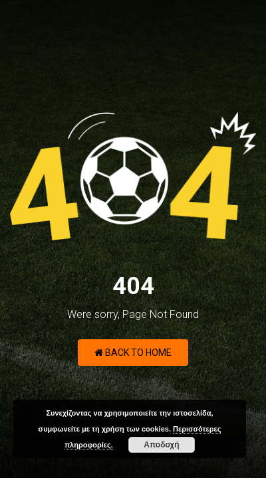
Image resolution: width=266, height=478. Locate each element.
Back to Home (133, 352)
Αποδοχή (161, 444)
